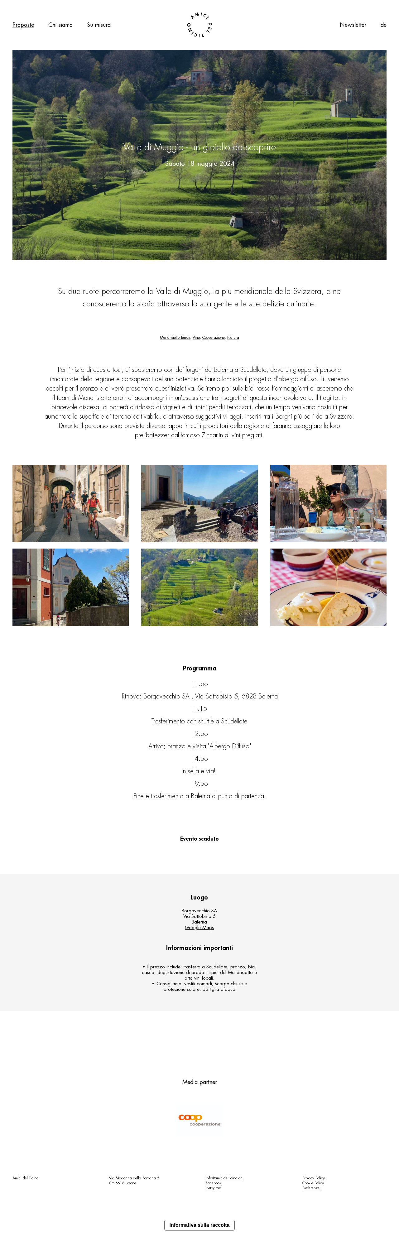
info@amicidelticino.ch (224, 1178)
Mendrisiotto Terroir (175, 337)
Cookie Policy (313, 1183)
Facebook (213, 1183)
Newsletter (353, 25)
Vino (196, 337)
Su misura (99, 25)
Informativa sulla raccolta (200, 1225)
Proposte (23, 25)
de (384, 25)
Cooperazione (213, 337)
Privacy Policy (313, 1178)
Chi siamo (60, 25)
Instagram (214, 1188)
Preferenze (311, 1188)
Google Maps (199, 927)
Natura (233, 337)
